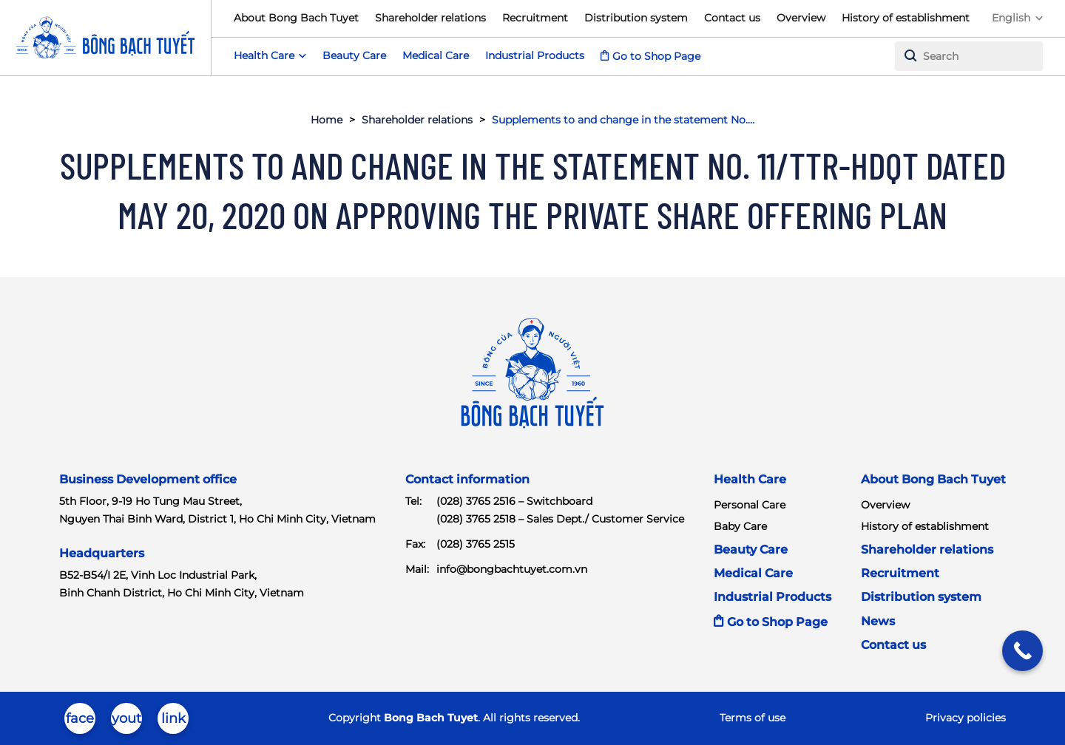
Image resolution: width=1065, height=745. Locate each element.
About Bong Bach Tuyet (296, 17)
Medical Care (435, 55)
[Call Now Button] (1022, 650)
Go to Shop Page (656, 56)
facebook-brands (80, 722)
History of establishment (906, 17)
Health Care (750, 479)
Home (326, 119)
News (878, 621)
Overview (801, 17)
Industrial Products (534, 55)
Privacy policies (965, 717)
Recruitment (535, 17)
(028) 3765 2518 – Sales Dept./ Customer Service (560, 518)
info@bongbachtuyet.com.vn (511, 569)
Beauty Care (354, 55)
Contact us (732, 17)
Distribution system (636, 17)
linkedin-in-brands (173, 722)
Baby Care (740, 526)
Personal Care (749, 504)
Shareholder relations (430, 17)
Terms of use (752, 717)
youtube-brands (126, 722)
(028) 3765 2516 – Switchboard (514, 501)
